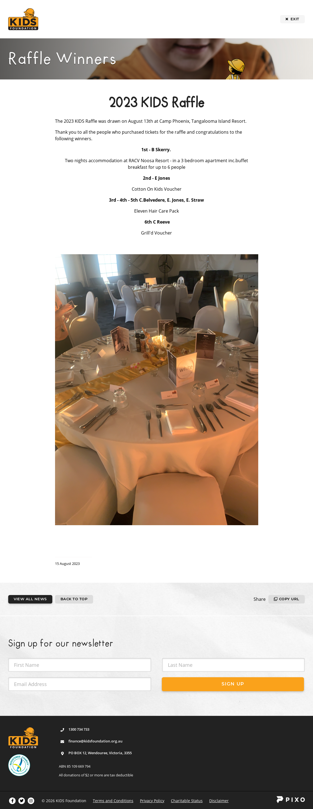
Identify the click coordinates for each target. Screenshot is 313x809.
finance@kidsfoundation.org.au (95, 741)
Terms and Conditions (113, 800)
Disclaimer (219, 800)
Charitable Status (187, 800)
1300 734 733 (78, 729)
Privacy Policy (152, 800)
